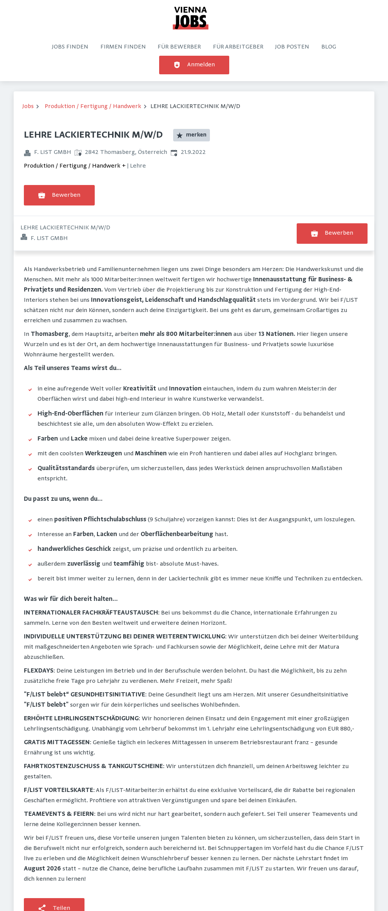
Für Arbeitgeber (238, 47)
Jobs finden (70, 47)
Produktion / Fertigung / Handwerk (93, 106)
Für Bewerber (179, 47)
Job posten (292, 47)
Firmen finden (123, 47)
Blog (328, 47)
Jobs (28, 106)
